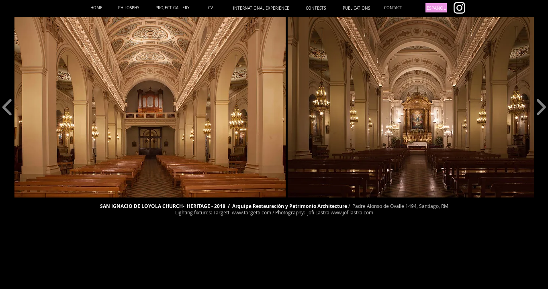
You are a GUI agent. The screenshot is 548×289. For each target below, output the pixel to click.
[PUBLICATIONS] (356, 8)
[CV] (210, 7)
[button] (150, 107)
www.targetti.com (251, 212)
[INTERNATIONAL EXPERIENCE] (261, 8)
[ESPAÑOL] (436, 7)
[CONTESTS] (316, 8)
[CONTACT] (393, 7)
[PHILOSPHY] (129, 7)
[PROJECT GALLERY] (172, 7)
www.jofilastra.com (352, 212)
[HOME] (96, 7)
